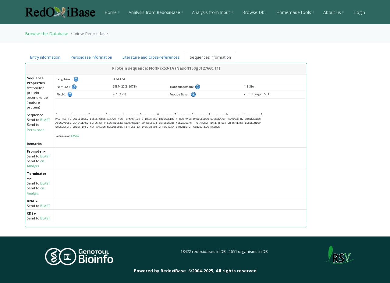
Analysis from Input (212, 12)
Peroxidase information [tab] (91, 57)
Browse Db (254, 12)
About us (333, 12)
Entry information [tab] (45, 57)
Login (359, 12)
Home (112, 12)
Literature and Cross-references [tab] (150, 57)
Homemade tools (295, 12)
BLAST (45, 120)
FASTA (75, 136)
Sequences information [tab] (210, 57)
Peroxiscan (35, 130)
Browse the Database (46, 33)
